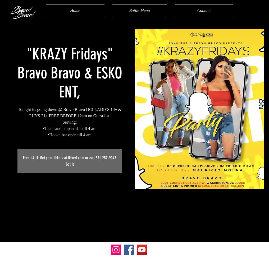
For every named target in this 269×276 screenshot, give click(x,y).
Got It (70, 164)
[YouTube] (142, 250)
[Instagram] (116, 250)
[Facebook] (129, 250)
